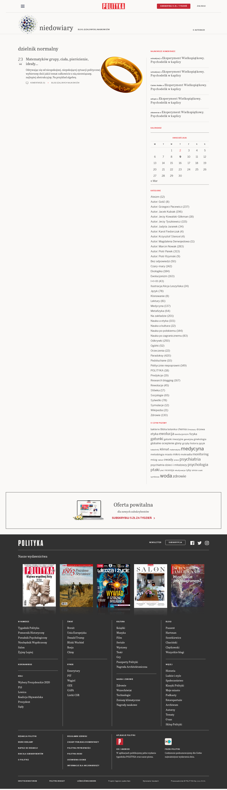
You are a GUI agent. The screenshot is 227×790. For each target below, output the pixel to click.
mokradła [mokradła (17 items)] (186, 454)
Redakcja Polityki (27, 736)
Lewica (22, 692)
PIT (69, 676)
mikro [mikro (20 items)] (176, 454)
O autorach (199, 30)
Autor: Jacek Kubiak (163, 212)
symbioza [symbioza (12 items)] (155, 477)
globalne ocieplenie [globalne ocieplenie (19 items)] (162, 443)
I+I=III (154, 281)
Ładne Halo (126, 781)
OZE (69, 685)
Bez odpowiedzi (160, 261)
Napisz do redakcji (28, 748)
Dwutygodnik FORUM (27, 781)
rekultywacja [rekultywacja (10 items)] (180, 471)
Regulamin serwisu (77, 736)
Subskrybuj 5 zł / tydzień (173, 6)
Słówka (155, 390)
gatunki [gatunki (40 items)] (157, 439)
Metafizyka (157, 311)
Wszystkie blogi (175, 652)
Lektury (155, 301)
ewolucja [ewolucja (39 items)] (166, 434)
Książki (120, 628)
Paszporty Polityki (127, 662)
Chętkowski (172, 647)
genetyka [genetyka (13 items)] (188, 439)
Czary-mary (158, 266)
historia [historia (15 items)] (194, 443)
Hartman (171, 633)
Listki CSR (73, 695)
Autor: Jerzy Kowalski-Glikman (169, 217)
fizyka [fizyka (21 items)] (193, 434)
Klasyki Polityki (175, 685)
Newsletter (155, 543)
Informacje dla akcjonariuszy (83, 766)
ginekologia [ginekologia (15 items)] (200, 439)
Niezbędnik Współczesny (32, 642)
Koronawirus (25, 665)
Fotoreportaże (174, 700)
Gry (118, 657)
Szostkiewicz (173, 638)
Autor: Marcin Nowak (163, 246)
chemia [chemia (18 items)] (182, 429)
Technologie (123, 695)
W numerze (23, 622)
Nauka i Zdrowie (124, 679)
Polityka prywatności (78, 748)
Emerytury (73, 671)
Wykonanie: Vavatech (151, 781)
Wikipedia (157, 410)
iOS (118, 749)
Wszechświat (124, 690)
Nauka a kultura (160, 326)
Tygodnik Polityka (28, 628)
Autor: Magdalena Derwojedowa (170, 241)
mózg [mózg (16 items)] (154, 459)
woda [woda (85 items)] (166, 476)
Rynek (70, 665)
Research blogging (162, 380)
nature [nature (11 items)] (160, 460)
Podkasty (171, 695)
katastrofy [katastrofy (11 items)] (155, 450)
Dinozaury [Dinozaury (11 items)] (191, 430)
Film (119, 638)
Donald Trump (75, 638)
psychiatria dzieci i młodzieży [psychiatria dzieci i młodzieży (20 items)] (169, 465)
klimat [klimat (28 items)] (164, 449)
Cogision (118, 781)
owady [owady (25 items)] (168, 460)
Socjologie (157, 395)
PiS (20, 687)
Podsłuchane (158, 360)
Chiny (70, 652)
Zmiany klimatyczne (128, 700)
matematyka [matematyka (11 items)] (175, 450)
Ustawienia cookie (76, 760)
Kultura (120, 622)
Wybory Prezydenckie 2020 (34, 682)
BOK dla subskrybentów (30, 754)
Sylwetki (156, 400)
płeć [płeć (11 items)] (162, 471)
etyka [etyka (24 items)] (154, 434)
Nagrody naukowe (126, 705)
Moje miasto (173, 690)
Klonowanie (158, 296)
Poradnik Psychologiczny (32, 638)
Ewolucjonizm (159, 276)
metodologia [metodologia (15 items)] (157, 454)
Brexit (71, 628)
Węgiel (71, 680)
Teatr (119, 652)
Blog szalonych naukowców (65, 83)
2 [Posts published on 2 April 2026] (180, 150)
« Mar (154, 181)
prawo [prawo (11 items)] (176, 460)
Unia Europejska (76, 633)
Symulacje (157, 405)
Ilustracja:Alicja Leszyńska (167, 286)
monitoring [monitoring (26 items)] (201, 454)
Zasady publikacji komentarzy (83, 742)
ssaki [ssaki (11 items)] (200, 471)
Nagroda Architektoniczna (131, 667)
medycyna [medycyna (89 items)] (192, 449)
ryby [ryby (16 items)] (188, 470)
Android (125, 749)
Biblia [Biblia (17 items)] (163, 429)
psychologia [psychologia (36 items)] (198, 465)
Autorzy (170, 710)
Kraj (20, 676)
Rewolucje (157, 385)
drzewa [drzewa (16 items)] (201, 429)
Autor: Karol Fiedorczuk (165, 231)
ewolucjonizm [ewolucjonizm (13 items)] (182, 434)
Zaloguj (201, 6)
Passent (170, 628)
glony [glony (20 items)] (178, 443)
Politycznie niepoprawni (165, 365)
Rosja (70, 647)
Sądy (21, 707)
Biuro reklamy (25, 742)
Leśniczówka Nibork (86, 781)
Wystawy (121, 647)
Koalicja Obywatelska (30, 697)
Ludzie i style (173, 676)
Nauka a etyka (159, 321)
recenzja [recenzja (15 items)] (169, 470)
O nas (169, 720)
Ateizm (155, 197)
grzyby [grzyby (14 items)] (185, 443)
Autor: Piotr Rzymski (163, 256)
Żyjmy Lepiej (25, 652)
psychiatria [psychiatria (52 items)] (190, 459)
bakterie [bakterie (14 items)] (155, 429)
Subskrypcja (175, 543)
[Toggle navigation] (22, 6)
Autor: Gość (158, 202)
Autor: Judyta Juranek (164, 226)
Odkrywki (156, 341)
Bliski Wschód (75, 642)
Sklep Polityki (174, 724)
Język (154, 291)
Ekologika (157, 271)
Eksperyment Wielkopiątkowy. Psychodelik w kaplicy (178, 60)
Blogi (168, 622)
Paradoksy (157, 356)
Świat (70, 622)
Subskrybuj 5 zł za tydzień (132, 518)
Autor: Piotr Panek (162, 251)
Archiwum (172, 705)
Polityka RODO (74, 754)
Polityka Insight (57, 781)
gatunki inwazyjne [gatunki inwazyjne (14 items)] (173, 439)
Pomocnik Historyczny (31, 633)
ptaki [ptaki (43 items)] (155, 470)
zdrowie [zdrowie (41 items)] (179, 476)
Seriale (120, 642)
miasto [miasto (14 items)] (168, 454)
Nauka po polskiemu (163, 331)
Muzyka (121, 633)
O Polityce (23, 760)
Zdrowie (155, 415)
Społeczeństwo (174, 680)
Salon (21, 647)
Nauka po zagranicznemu (166, 336)
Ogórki (155, 346)
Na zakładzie (159, 316)
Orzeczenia (157, 351)
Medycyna (157, 306)
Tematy (170, 715)
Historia (170, 671)
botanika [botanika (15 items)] (172, 429)
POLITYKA (157, 370)
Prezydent (24, 702)
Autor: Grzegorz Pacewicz (166, 207)
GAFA (70, 690)
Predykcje (157, 375)
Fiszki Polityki (172, 749)
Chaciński (171, 642)
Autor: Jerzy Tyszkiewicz (166, 222)
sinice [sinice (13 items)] (195, 470)
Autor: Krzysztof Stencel (166, 236)
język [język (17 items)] (202, 443)
